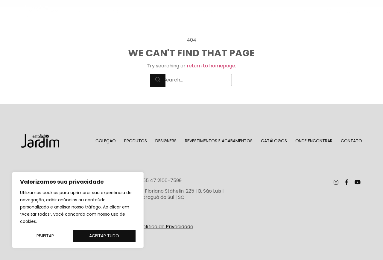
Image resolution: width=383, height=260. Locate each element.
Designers (135, 11)
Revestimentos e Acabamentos (182, 11)
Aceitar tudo (104, 236)
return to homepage (211, 65)
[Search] (157, 80)
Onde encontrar (266, 11)
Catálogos (231, 11)
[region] (78, 210)
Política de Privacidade (166, 226)
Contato (298, 11)
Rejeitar (45, 236)
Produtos (108, 11)
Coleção (83, 11)
